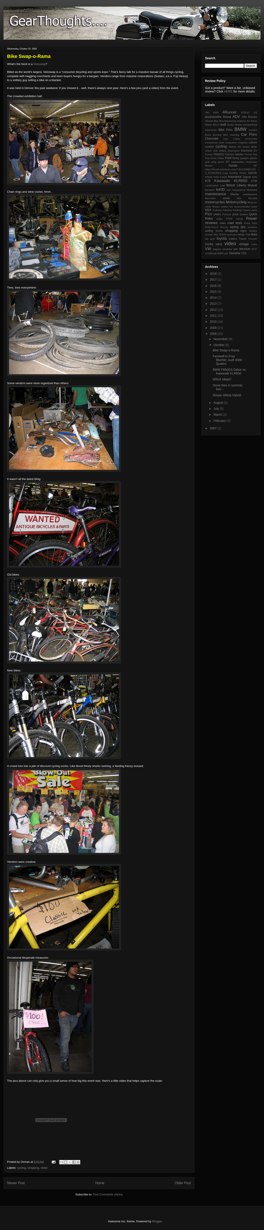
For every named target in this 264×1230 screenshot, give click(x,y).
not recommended (239, 206)
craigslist (243, 142)
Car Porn (249, 134)
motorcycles (215, 202)
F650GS (219, 154)
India (216, 177)
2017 (214, 279)
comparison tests (214, 142)
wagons (217, 249)
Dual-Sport (233, 150)
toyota (222, 238)
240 (207, 112)
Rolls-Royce (211, 227)
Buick (208, 134)
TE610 (222, 234)
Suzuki (209, 234)
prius (235, 214)
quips (219, 218)
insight (223, 177)
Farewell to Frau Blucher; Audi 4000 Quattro (227, 359)
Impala (209, 177)
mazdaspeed (250, 194)
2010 (214, 321)
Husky (242, 173)
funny (235, 158)
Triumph (252, 238)
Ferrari (248, 154)
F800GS (229, 154)
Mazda (235, 194)
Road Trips (250, 223)
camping (234, 134)
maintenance (215, 194)
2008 (214, 333)
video (44, 1167)
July (216, 408)
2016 (214, 285)
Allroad (209, 121)
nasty (208, 206)
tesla (241, 234)
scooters (252, 227)
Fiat (255, 154)
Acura (227, 117)
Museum (252, 202)
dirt (239, 146)
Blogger (157, 1221)
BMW (241, 129)
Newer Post (16, 1183)
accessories (213, 117)
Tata (215, 234)
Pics (208, 214)
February (220, 420)
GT (228, 161)
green (221, 162)
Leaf (222, 185)
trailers (233, 238)
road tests (234, 223)
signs (243, 230)
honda (233, 165)
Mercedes (210, 198)
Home (99, 1183)
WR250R (244, 249)
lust (228, 190)
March (218, 414)
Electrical (246, 150)
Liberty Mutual (247, 185)
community (251, 138)
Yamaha (234, 253)
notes (254, 206)
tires (254, 234)
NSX (208, 210)
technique (232, 234)
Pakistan (227, 210)
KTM (254, 181)
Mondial (252, 198)
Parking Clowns (242, 210)
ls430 (220, 189)
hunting (234, 173)
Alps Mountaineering (225, 121)
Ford (228, 158)
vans (219, 244)
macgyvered (238, 190)
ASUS (216, 124)
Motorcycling (236, 202)
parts (254, 210)
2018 (214, 273)
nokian (224, 206)
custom (209, 146)
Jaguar (247, 176)
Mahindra (252, 190)
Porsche (226, 214)
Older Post (183, 1183)
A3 (255, 112)
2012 (214, 309)
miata (226, 198)
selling (209, 230)
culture (253, 142)
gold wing (210, 162)
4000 (215, 112)
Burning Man (220, 134)
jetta (254, 177)
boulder (253, 130)
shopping (33, 1167)
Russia (224, 227)
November (220, 339)
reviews (211, 223)
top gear (210, 238)
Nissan (216, 206)
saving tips (238, 227)
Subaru (253, 231)
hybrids (252, 172)
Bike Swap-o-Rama (226, 350)
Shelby (219, 231)
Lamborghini (212, 185)
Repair (251, 218)
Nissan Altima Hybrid (227, 395)
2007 (214, 428)
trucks (209, 244)
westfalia (227, 249)
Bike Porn (225, 130)
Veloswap (39, 64)
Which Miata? (222, 379)
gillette (253, 158)
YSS (243, 253)
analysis (241, 121)
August (218, 402)
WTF (254, 249)
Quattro (244, 214)
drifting (222, 150)
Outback (217, 210)
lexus (230, 185)
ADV (236, 117)
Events (209, 154)
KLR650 (240, 181)
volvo (254, 244)
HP (255, 165)
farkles (239, 154)
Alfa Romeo (249, 117)
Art (248, 121)
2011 (214, 315)
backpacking (250, 124)
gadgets (244, 158)
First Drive (210, 158)
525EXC (245, 112)
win (235, 249)
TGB (247, 234)
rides (223, 223)
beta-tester (211, 130)
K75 (208, 181)
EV (255, 150)
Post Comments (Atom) (108, 1194)
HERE (228, 91)
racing (239, 218)
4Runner (229, 112)
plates (217, 214)
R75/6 (229, 218)
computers (231, 142)
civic (226, 138)
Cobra (236, 138)
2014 (214, 297)
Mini (239, 198)
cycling (21, 1167)
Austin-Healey (234, 124)
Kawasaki (222, 181)
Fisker (220, 158)
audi (223, 124)
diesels (232, 146)
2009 (214, 328)
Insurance (234, 176)
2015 (214, 291)
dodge (246, 146)
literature (210, 190)
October (219, 345)
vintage (244, 244)
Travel (242, 238)
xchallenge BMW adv (216, 253)
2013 (214, 303)
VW (208, 249)
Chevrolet (211, 138)
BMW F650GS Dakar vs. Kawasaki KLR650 (229, 371)
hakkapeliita (237, 162)
